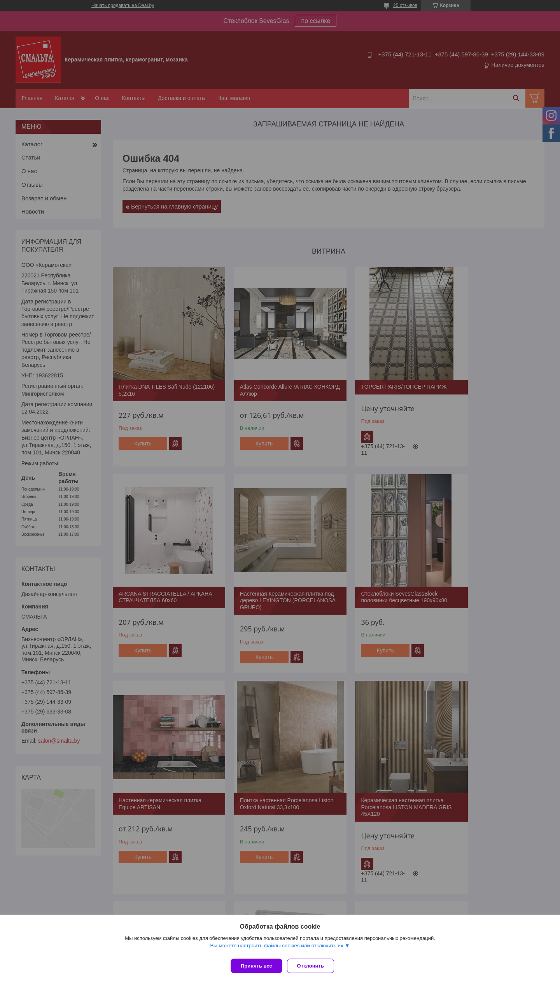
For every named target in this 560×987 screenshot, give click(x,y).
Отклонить (313, 966)
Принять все (256, 966)
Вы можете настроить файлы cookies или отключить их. (277, 949)
